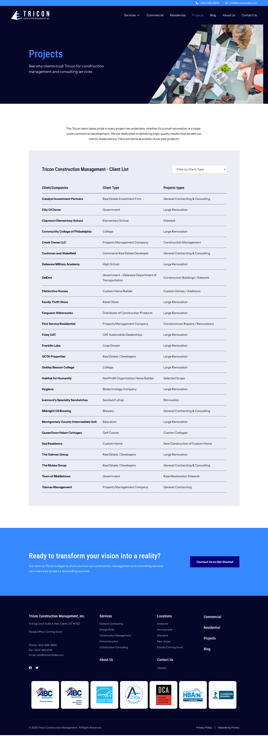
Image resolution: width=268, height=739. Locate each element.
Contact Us (249, 15)
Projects (198, 15)
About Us (229, 15)
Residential (178, 15)
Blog (213, 15)
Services (130, 15)
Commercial (155, 15)
